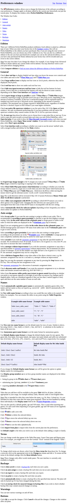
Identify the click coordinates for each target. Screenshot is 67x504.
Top (53, 3)
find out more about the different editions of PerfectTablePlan (41, 68)
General (5, 22)
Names (4, 28)
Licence (40, 49)
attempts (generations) (22, 248)
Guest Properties (44, 402)
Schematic (37, 222)
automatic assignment (29, 240)
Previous (59, 3)
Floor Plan (25, 77)
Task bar (34, 92)
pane (31, 77)
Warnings (5, 40)
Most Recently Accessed (38, 119)
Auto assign (6, 25)
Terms (4, 34)
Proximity (32, 235)
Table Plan (42, 77)
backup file (26, 467)
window (46, 49)
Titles (4, 31)
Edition (4, 19)
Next (64, 3)
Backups (5, 37)
